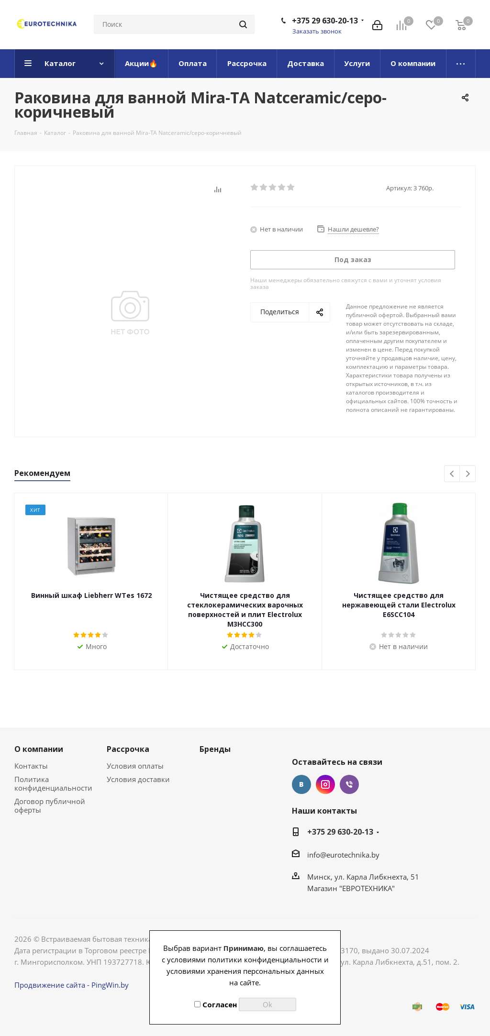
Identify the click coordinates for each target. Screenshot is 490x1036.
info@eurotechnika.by (343, 855)
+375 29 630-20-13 (325, 20)
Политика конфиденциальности (53, 783)
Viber (349, 784)
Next (468, 474)
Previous (452, 474)
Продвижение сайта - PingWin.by (71, 985)
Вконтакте (301, 784)
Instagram (325, 784)
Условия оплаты (135, 766)
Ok (267, 1004)
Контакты (31, 766)
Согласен (215, 1004)
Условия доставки (138, 779)
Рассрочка (128, 749)
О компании (38, 749)
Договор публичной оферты (49, 805)
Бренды (215, 749)
